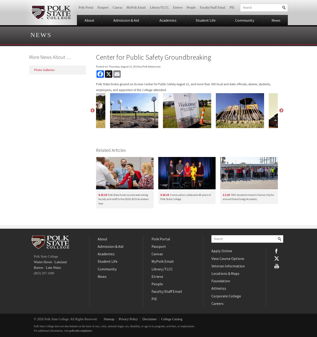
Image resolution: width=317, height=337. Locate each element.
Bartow (38, 267)
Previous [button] (92, 110)
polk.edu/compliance (80, 330)
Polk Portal (86, 7)
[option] (187, 110)
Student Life (206, 20)
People (191, 7)
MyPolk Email (136, 7)
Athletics (218, 288)
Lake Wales (53, 267)
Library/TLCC (159, 7)
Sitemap (109, 319)
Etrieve (178, 7)
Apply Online (221, 250)
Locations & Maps (225, 273)
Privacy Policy (128, 319)
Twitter (276, 258)
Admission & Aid (126, 20)
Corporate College (226, 296)
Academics (167, 20)
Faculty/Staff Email (212, 7)
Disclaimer (149, 319)
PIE (232, 7)
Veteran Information (228, 266)
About (89, 20)
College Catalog (172, 319)
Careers (217, 303)
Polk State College (50, 12)
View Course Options (227, 258)
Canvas (117, 7)
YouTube (276, 266)
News (276, 20)
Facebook (276, 251)
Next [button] (281, 110)
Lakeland (61, 262)
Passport (102, 7)
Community (244, 20)
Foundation (220, 281)
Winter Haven (43, 262)
